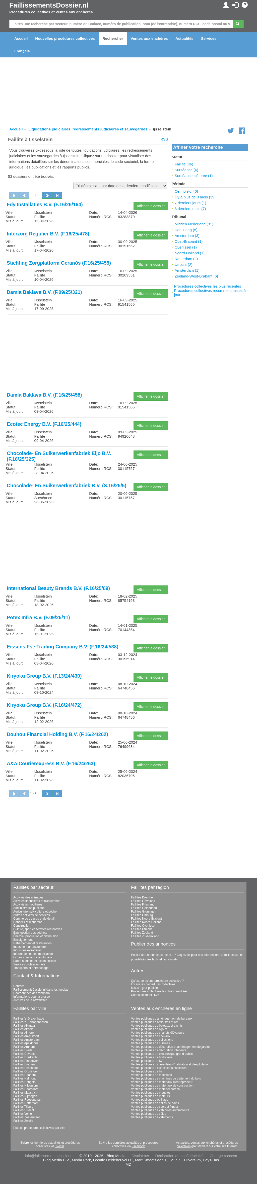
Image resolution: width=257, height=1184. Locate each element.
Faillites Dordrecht (25, 1057)
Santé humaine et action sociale (34, 961)
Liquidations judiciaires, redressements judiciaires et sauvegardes (87, 129)
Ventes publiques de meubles (150, 1092)
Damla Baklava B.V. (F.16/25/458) (44, 395)
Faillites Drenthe (142, 897)
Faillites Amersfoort (26, 1036)
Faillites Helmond (24, 1078)
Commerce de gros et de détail (33, 918)
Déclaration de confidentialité (179, 1156)
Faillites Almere (23, 1032)
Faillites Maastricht (25, 1092)
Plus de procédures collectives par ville (39, 1128)
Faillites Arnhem (24, 1047)
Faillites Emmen (24, 1064)
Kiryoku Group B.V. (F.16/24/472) (44, 705)
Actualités (184, 38)
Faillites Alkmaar (24, 1025)
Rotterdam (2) (186, 259)
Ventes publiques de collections (152, 1039)
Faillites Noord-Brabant (146, 918)
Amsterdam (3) (187, 235)
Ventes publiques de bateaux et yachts (156, 1025)
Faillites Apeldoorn (25, 1043)
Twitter (59, 1146)
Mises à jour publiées (145, 988)
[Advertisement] (88, 354)
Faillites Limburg (142, 915)
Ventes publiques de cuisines (150, 1043)
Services (209, 38)
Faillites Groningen (143, 911)
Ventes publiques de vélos (148, 1114)
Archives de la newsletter (30, 1000)
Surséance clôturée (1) (194, 175)
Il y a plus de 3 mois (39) (195, 197)
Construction (21, 925)
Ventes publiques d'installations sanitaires (158, 1068)
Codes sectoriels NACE (146, 995)
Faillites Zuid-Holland (145, 936)
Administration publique (29, 908)
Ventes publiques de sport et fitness (154, 1106)
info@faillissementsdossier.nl (49, 1156)
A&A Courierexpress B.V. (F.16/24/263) (51, 763)
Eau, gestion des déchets (30, 932)
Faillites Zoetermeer (26, 1117)
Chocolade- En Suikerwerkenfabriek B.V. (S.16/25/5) (66, 485)
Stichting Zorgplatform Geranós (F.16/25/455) (59, 263)
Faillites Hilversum (25, 1085)
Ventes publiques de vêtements (152, 1117)
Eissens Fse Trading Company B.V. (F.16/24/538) (62, 646)
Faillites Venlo (22, 1114)
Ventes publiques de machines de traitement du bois (166, 1078)
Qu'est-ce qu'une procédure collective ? (157, 981)
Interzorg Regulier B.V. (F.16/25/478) (48, 233)
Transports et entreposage (30, 968)
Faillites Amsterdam (26, 1039)
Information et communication (33, 954)
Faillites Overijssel (143, 925)
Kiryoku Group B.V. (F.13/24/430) (44, 676)
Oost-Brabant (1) (189, 241)
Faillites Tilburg (23, 1106)
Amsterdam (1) (187, 270)
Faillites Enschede (25, 1068)
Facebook (138, 1146)
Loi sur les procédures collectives (153, 984)
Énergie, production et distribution (35, 936)
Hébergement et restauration (32, 943)
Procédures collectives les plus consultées (159, 991)
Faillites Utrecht (141, 929)
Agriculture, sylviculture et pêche (35, 911)
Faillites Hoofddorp (25, 1089)
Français (22, 51)
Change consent (223, 1156)
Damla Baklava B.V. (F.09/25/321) (44, 292)
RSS (164, 139)
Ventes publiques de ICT (147, 1061)
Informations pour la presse (31, 996)
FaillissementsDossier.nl (48, 5)
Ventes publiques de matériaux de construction (162, 1085)
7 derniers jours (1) (190, 203)
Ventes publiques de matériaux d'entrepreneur (161, 1082)
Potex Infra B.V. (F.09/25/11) (38, 617)
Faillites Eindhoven (26, 1061)
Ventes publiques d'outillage (149, 1099)
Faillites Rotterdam (25, 1103)
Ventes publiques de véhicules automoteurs (160, 1110)
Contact (18, 986)
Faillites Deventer (25, 1054)
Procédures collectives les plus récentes (207, 286)
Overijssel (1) (186, 247)
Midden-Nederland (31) (194, 224)
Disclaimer (140, 1156)
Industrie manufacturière (29, 947)
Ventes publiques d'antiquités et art (154, 1022)
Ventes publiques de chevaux (150, 1036)
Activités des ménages (28, 897)
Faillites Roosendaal (26, 1099)
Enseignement (23, 940)
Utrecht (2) (183, 264)
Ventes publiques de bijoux (149, 1029)
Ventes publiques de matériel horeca (155, 1089)
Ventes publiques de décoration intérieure (158, 1050)
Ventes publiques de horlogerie (151, 1057)
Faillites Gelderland (144, 908)
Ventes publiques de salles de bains (155, 1103)
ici (188, 955)
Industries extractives (27, 950)
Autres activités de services (31, 915)
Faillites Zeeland (142, 932)
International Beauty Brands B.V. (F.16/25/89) (58, 588)
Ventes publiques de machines (151, 1075)
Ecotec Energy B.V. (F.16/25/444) (44, 424)
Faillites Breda (22, 1050)
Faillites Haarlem (24, 1075)
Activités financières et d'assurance (36, 901)
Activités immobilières (27, 904)
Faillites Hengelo (24, 1082)
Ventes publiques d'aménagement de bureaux (161, 1018)
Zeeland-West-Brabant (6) (196, 276)
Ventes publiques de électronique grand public (162, 1054)
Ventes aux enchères (149, 38)
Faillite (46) (184, 164)
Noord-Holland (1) (190, 253)
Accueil (21, 38)
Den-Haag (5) (186, 230)
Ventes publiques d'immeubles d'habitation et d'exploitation (170, 1064)
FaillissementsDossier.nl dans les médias (40, 989)
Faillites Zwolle (23, 1121)
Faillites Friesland (142, 904)
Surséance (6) (186, 170)
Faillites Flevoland (143, 901)
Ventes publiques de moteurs (150, 1096)
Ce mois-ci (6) (186, 191)
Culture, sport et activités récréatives (37, 929)
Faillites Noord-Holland (146, 922)
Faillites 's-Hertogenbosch (30, 1022)
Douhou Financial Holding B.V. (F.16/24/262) (57, 734)
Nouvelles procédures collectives (65, 38)
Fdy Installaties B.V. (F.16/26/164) (45, 204)
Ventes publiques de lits (147, 1071)
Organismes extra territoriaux (32, 957)
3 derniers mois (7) (190, 208)
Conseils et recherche (27, 922)
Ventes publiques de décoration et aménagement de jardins (170, 1047)
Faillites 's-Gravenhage (28, 1018)
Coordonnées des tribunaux (31, 993)
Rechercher (112, 38)
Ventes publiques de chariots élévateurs (157, 1032)
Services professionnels (29, 964)
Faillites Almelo (23, 1029)
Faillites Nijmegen (25, 1096)
